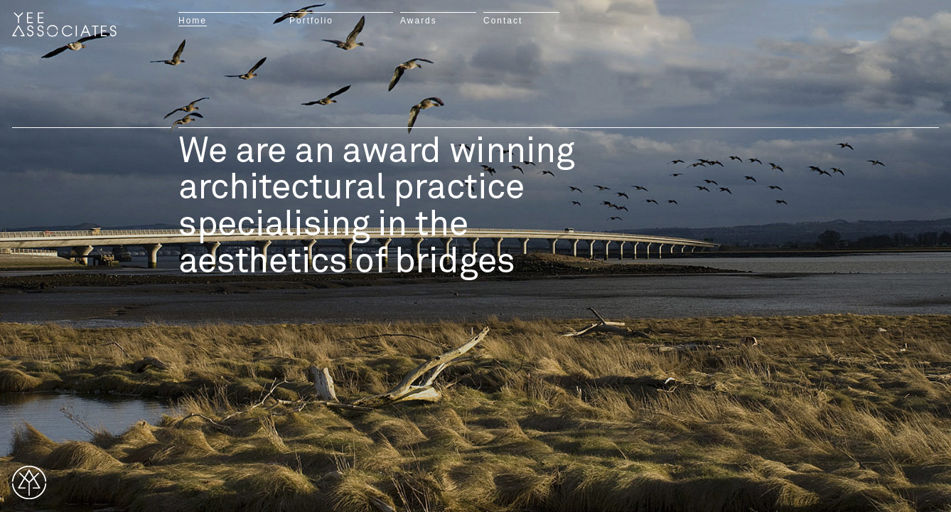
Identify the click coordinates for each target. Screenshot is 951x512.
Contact (502, 21)
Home (192, 21)
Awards (418, 21)
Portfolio (311, 21)
